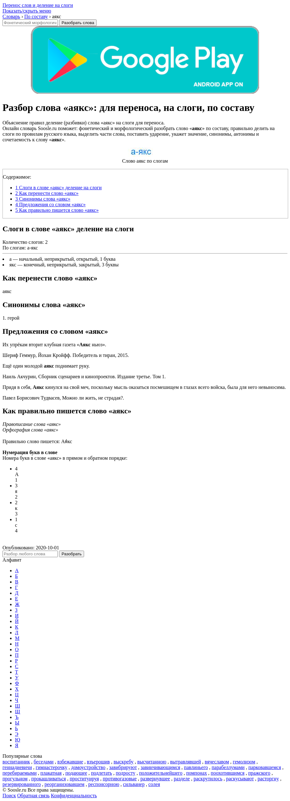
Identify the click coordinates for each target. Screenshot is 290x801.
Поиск (9, 795)
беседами (44, 761)
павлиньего (196, 767)
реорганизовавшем (65, 784)
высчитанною (151, 761)
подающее (76, 773)
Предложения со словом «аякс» (50, 204)
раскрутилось (207, 778)
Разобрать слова (78, 22)
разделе (182, 778)
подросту (125, 773)
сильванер (134, 784)
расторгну (268, 778)
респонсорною (103, 784)
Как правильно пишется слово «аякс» (57, 210)
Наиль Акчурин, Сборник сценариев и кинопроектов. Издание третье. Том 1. (84, 376)
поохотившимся (227, 773)
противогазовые (120, 778)
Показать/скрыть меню (26, 10)
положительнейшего (160, 773)
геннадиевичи (17, 767)
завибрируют (123, 767)
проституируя (84, 778)
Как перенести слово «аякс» (46, 193)
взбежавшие (70, 761)
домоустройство (88, 767)
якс (12, 264)
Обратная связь (33, 795)
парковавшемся (264, 767)
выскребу (123, 761)
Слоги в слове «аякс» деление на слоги (58, 187)
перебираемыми (19, 773)
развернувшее (155, 778)
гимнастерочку (51, 767)
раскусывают (240, 778)
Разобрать (72, 554)
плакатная (51, 773)
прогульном (15, 778)
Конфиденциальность (74, 795)
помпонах (196, 773)
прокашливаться (48, 778)
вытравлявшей (185, 761)
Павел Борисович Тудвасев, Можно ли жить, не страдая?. (63, 398)
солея (154, 784)
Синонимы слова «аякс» (42, 199)
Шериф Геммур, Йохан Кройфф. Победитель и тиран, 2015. (65, 355)
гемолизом (244, 761)
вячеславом (217, 761)
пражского (259, 773)
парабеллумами (228, 767)
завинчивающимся (160, 767)
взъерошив (98, 761)
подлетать (101, 773)
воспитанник (16, 761)
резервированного (21, 784)
